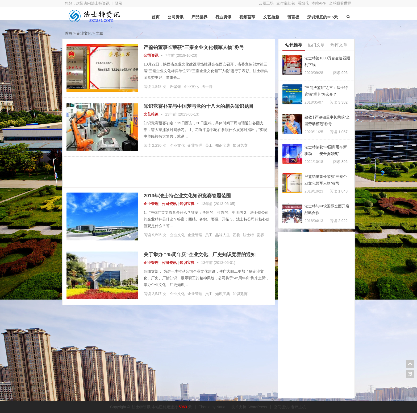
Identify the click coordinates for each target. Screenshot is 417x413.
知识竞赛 (240, 145)
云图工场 (266, 3)
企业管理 (194, 145)
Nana (220, 407)
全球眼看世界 (340, 3)
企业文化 (191, 86)
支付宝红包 (285, 3)
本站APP (318, 3)
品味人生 (222, 235)
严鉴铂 (175, 86)
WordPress (257, 407)
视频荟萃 (247, 17)
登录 (118, 3)
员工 (208, 145)
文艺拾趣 (271, 17)
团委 (236, 235)
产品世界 (199, 17)
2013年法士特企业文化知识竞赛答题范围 (187, 195)
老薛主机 (298, 407)
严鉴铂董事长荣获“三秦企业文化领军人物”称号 (194, 47)
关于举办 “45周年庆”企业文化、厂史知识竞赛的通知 (200, 254)
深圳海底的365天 (322, 17)
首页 (156, 17)
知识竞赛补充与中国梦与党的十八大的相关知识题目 (199, 106)
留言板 (293, 17)
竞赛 (260, 235)
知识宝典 (222, 145)
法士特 (206, 86)
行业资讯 (223, 17)
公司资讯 (176, 17)
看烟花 (303, 3)
